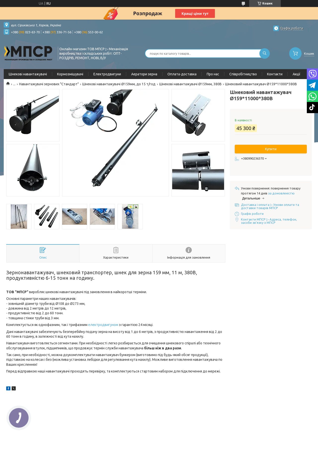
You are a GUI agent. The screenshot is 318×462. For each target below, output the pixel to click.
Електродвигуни (107, 74)
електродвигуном (103, 325)
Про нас (213, 74)
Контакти (274, 74)
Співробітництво (243, 74)
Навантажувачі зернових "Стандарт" (49, 84)
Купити (271, 149)
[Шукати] (264, 53)
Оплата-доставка (182, 74)
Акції (296, 74)
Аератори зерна (144, 74)
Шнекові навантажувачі (28, 74)
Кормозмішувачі (70, 74)
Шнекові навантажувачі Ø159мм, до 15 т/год (119, 84)
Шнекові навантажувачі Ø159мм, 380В (190, 84)
